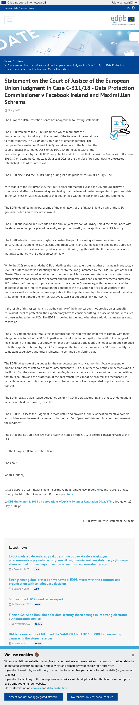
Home (7, 61)
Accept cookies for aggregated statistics (34, 697)
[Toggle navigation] (9, 20)
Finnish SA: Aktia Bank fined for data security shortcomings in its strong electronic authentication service (68, 617)
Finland (38, 623)
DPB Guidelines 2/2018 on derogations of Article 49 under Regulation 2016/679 (60, 501)
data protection (57, 688)
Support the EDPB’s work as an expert (36, 599)
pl (128, 7)
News (20, 61)
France (38, 643)
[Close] (133, 655)
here (99, 489)
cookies (36, 688)
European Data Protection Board (19, 7)
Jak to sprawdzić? (124, 2)
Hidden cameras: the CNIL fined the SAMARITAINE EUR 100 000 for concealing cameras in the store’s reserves (65, 636)
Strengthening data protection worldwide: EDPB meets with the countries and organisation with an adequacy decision (65, 582)
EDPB (36, 569)
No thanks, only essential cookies (92, 697)
